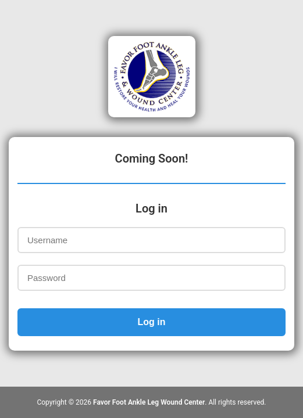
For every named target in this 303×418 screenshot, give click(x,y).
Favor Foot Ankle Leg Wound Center (149, 402)
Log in (152, 322)
